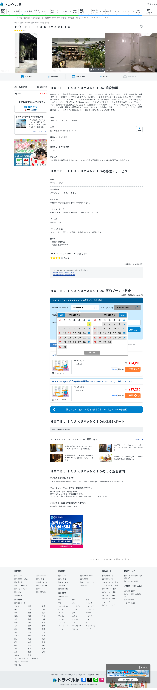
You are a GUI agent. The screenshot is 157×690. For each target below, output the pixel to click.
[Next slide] (105, 52)
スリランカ (76, 609)
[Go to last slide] (52, 52)
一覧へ (139, 439)
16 (59, 337)
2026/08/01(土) (79, 307)
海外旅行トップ (63, 596)
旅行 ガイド (149, 11)
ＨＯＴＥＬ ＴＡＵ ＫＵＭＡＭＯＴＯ (42, 27)
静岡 (43, 626)
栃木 (29, 613)
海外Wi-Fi (61, 585)
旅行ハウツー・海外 (109, 592)
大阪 (43, 632)
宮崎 (43, 652)
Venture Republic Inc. (80, 684)
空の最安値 (18, 595)
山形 (43, 609)
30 (59, 347)
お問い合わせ (129, 600)
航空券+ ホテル (95, 11)
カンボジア (90, 609)
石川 (16, 626)
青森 (29, 606)
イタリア (75, 619)
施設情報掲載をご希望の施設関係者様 (64, 275)
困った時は (152, 4)
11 (69, 333)
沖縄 (29, 655)
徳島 (16, 645)
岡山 (16, 639)
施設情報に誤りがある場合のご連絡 (63, 272)
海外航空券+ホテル (87, 576)
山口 (29, 642)
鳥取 (29, 639)
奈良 (29, 636)
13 (79, 333)
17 (64, 337)
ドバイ (88, 629)
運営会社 (54, 675)
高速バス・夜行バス (21, 585)
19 (74, 337)
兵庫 (43, 636)
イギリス (89, 616)
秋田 (16, 609)
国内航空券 (18, 582)
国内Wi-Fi (39, 589)
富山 (43, 622)
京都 (29, 632)
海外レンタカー (63, 582)
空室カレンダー (60, 373)
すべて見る (97, 70)
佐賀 (29, 649)
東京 (16, 619)
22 (89, 337)
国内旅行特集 (41, 592)
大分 (16, 652)
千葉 (43, 616)
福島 (16, 613)
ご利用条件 (82, 675)
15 (89, 333)
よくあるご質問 (129, 591)
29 (89, 342)
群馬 (16, 616)
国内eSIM (17, 592)
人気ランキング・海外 (110, 585)
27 (79, 342)
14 (84, 333)
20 (79, 337)
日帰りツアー (41, 576)
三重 (29, 629)
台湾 (73, 600)
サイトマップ (101, 675)
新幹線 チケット (36, 11)
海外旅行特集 (63, 589)
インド (60, 609)
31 (64, 347)
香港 (87, 600)
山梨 (43, 619)
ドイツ (88, 619)
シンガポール (63, 606)
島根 (16, 642)
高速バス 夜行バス (54, 11)
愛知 (16, 629)
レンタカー (45, 11)
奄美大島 (17, 665)
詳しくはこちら (128, 680)
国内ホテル (40, 579)
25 (69, 342)
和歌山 (16, 636)
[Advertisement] (109, 531)
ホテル (23, 11)
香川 (43, 642)
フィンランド (63, 626)
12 (74, 333)
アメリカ (61, 616)
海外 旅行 (82, 11)
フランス (61, 619)
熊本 (29, 652)
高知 (43, 645)
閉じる (145, 667)
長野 (16, 622)
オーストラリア (77, 626)
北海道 (16, 606)
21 (84, 337)
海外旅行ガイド (107, 579)
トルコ (60, 629)
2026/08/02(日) (122, 307)
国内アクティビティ (21, 589)
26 (74, 342)
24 (64, 342)
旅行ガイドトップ (108, 605)
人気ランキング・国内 (110, 582)
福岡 (16, 649)
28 (84, 342)
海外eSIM (83, 585)
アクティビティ (65, 11)
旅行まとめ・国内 (108, 595)
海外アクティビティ (87, 582)
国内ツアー (18, 576)
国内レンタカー (41, 585)
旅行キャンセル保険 (131, 581)
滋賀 (16, 632)
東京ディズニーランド (22, 662)
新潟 (29, 622)
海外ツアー (62, 576)
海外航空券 (84, 579)
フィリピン (76, 606)
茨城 (43, 613)
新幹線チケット (41, 582)
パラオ (88, 613)
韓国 (59, 600)
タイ (73, 603)
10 (64, 333)
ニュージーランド (92, 626)
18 (69, 337)
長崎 (43, 649)
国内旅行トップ (19, 603)
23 (59, 342)
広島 (43, 639)
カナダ (74, 616)
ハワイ (60, 613)
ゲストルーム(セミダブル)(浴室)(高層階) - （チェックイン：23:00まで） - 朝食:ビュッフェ (92, 381)
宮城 (29, 609)
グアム (74, 613)
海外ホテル (62, 579)
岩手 (43, 606)
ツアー (9, 11)
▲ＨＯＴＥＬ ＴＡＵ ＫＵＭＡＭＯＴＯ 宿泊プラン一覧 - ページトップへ (113, 559)
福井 (29, 626)
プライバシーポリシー (67, 675)
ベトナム (89, 603)
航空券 (16, 11)
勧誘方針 (91, 675)
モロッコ (75, 629)
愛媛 (29, 645)
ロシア (88, 622)
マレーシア (90, 606)
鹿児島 (16, 655)
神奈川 (30, 619)
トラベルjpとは (129, 603)
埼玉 (29, 616)
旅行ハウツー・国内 (109, 589)
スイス (74, 622)
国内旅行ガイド (107, 576)
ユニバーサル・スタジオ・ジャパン (27, 658)
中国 (59, 603)
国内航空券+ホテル (21, 579)
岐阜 (43, 629)
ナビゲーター (107, 602)
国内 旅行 (3, 11)
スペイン (61, 622)
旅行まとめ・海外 (108, 599)
